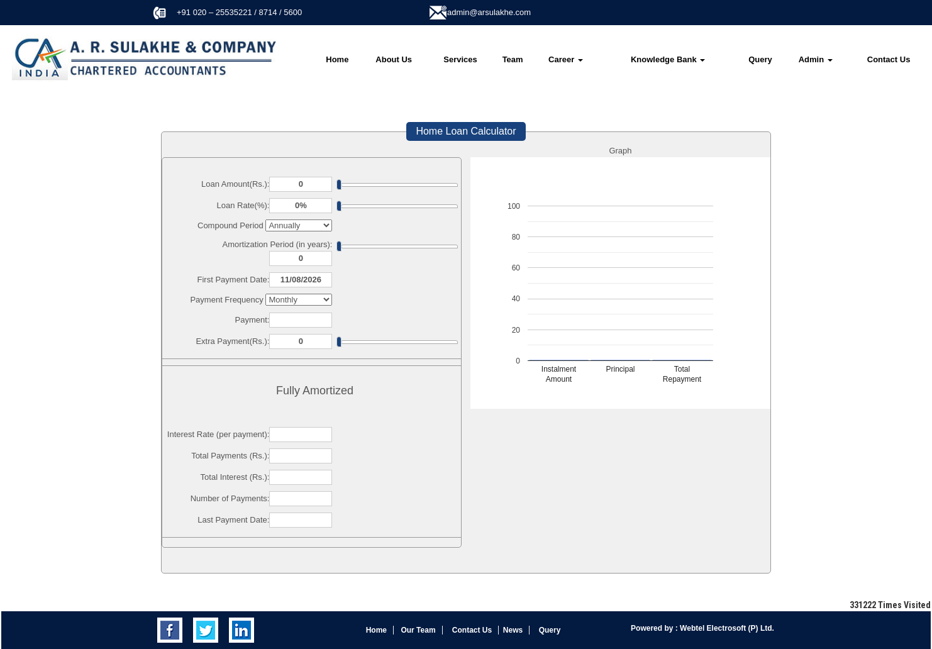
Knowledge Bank (668, 59)
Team (512, 59)
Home (337, 59)
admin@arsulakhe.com (489, 12)
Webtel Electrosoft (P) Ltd (725, 628)
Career (565, 59)
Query (760, 59)
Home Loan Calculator (466, 131)
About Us (393, 59)
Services (460, 59)
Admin (816, 59)
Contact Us (889, 59)
